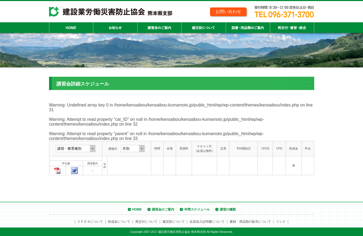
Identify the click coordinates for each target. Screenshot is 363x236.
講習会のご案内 (163, 209)
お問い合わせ (228, 11)
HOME (137, 209)
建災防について (174, 222)
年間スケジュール (197, 209)
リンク (281, 222)
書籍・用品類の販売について (250, 222)
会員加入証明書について (207, 222)
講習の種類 (228, 209)
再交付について (146, 222)
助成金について (119, 222)
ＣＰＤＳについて (90, 222)
